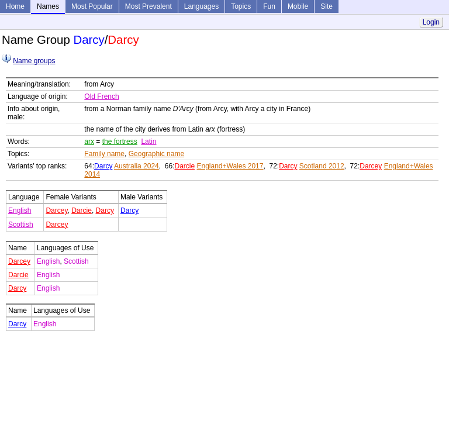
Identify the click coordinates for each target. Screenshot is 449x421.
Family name (104, 154)
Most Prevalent (148, 6)
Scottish (20, 224)
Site (326, 6)
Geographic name (156, 154)
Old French (101, 96)
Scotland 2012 (321, 166)
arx (89, 141)
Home (15, 6)
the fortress (119, 141)
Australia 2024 (136, 166)
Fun (269, 6)
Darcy (103, 166)
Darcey (371, 166)
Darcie (184, 166)
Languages (201, 6)
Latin (148, 141)
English (19, 210)
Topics (241, 6)
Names (48, 6)
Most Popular (92, 6)
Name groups (34, 61)
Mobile (298, 6)
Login (431, 22)
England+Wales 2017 (230, 166)
